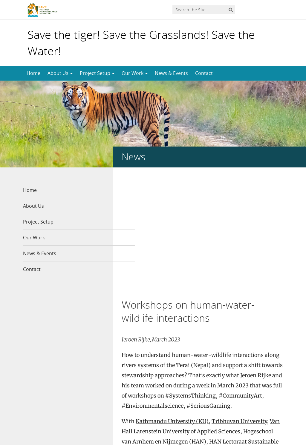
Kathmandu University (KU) (172, 302)
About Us (60, 73)
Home (33, 73)
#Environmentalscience (152, 287)
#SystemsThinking (190, 276)
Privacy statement (264, 426)
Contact (204, 73)
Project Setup (97, 73)
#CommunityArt (240, 276)
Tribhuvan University (239, 302)
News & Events (171, 73)
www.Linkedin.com (163, 392)
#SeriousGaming (208, 287)
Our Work (135, 73)
